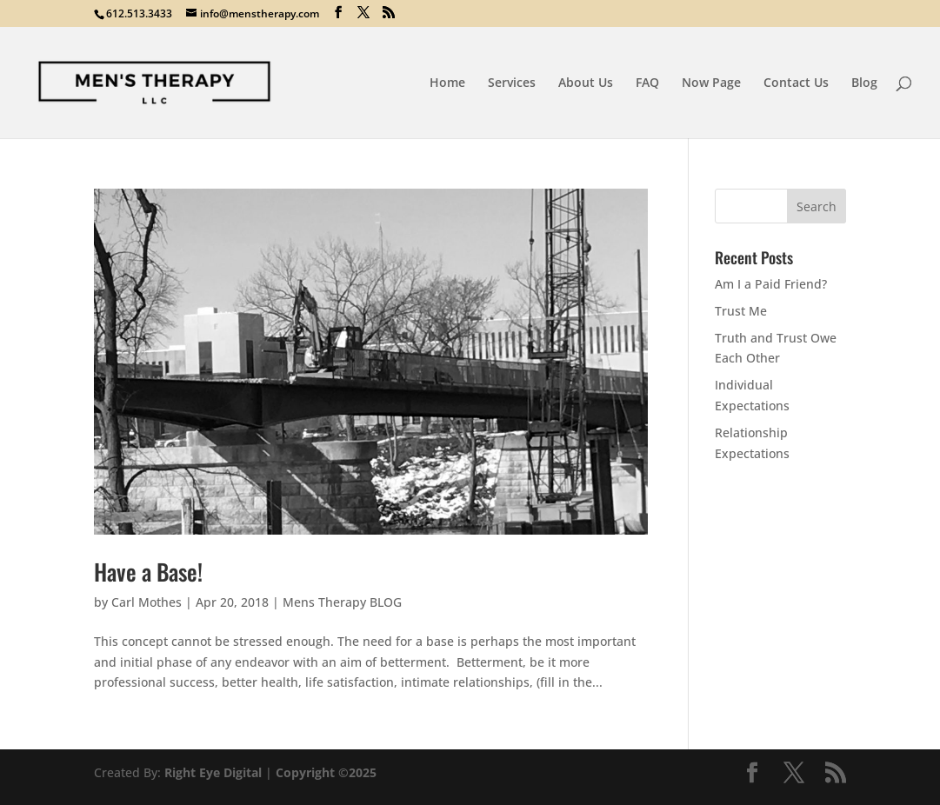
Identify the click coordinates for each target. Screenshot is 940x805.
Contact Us (796, 83)
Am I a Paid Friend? (771, 284)
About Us (585, 83)
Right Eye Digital (213, 772)
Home (447, 83)
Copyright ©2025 (326, 772)
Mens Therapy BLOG (342, 602)
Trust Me (741, 311)
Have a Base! (148, 572)
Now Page (711, 83)
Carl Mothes (146, 602)
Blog (864, 83)
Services (512, 83)
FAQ (647, 83)
